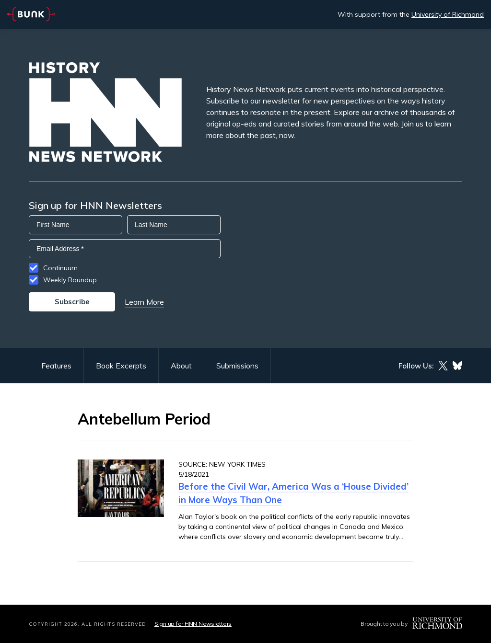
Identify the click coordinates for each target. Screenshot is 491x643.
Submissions (237, 365)
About (181, 365)
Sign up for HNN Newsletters (193, 623)
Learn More (144, 302)
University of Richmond (447, 14)
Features (56, 365)
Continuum (60, 268)
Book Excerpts (121, 365)
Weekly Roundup (70, 280)
